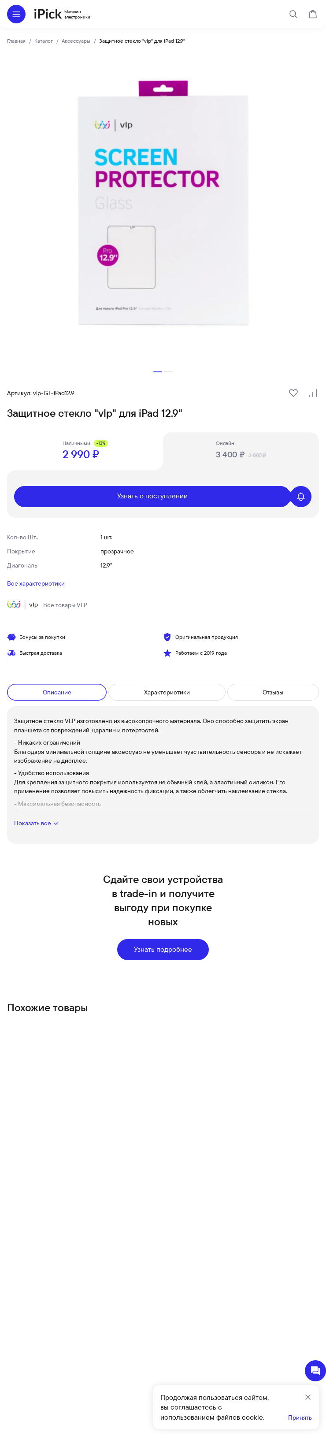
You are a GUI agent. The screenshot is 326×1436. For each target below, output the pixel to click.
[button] (157, 371)
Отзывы (273, 692)
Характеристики (167, 692)
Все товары (47, 605)
